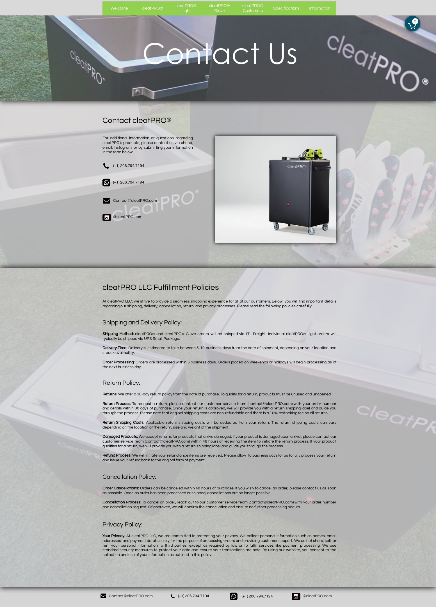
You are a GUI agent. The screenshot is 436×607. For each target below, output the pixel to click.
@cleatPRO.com (127, 217)
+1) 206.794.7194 (194, 596)
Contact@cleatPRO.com (131, 596)
